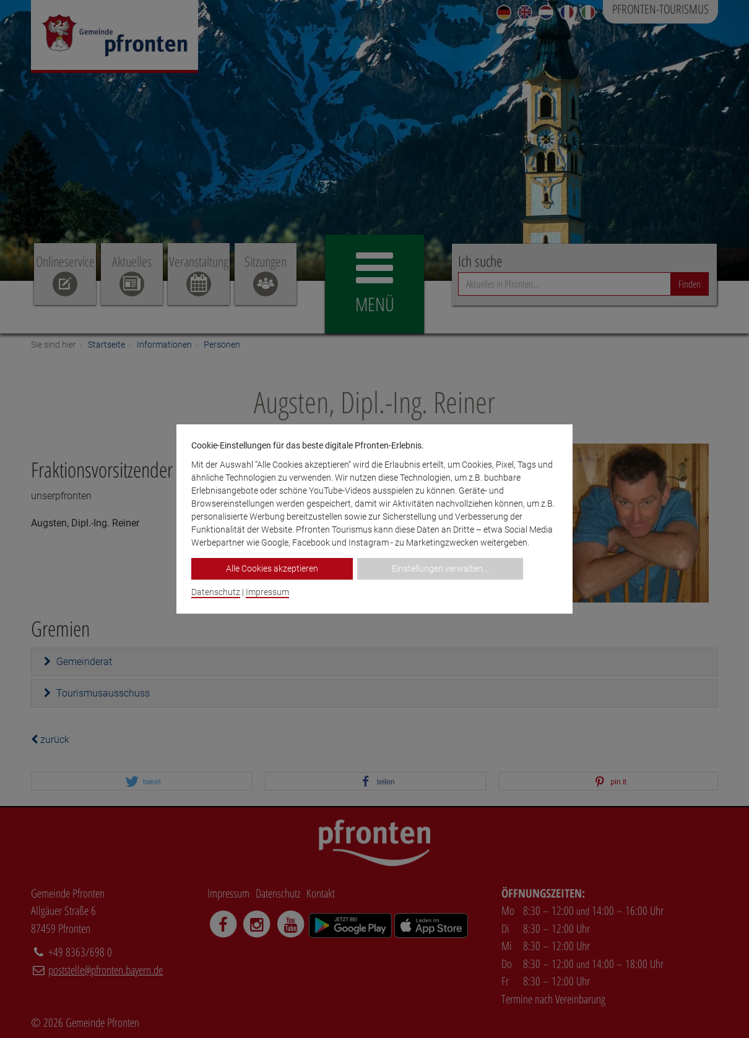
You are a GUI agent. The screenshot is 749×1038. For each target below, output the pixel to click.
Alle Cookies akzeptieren (272, 568)
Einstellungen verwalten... (440, 568)
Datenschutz (215, 592)
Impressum (267, 592)
